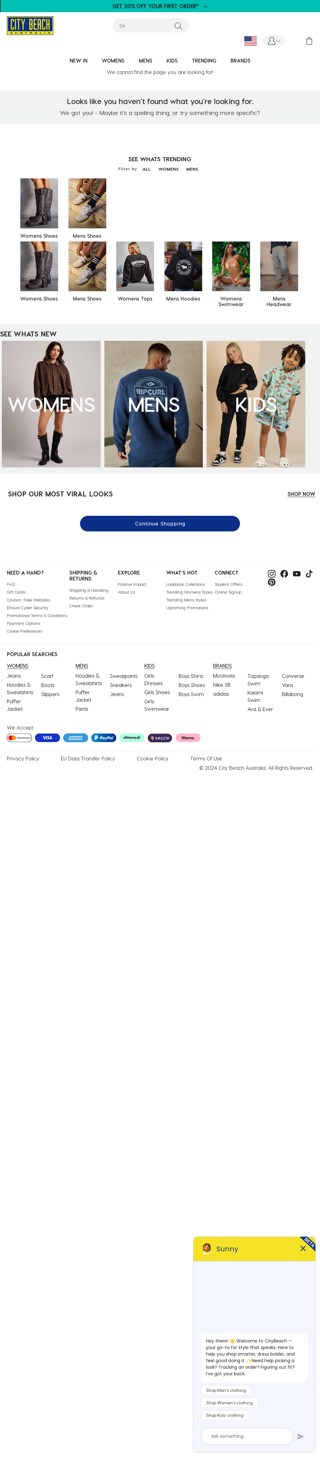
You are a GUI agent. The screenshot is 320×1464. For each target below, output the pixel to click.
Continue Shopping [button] (160, 523)
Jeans (14, 676)
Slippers (50, 694)
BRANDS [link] (240, 60)
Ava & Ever (260, 709)
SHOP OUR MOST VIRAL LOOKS (60, 494)
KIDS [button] (172, 60)
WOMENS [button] (113, 60)
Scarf (47, 676)
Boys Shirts (191, 676)
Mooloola (224, 676)
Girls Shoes (157, 692)
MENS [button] (145, 60)
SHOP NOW (301, 494)
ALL (146, 169)
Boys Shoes (192, 685)
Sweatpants (124, 676)
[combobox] (150, 25)
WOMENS (168, 169)
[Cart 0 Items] (309, 41)
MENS (192, 169)
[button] (274, 40)
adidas (221, 694)
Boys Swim (191, 694)
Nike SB (222, 685)
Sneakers (121, 685)
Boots (47, 685)
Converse (293, 676)
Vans (287, 685)
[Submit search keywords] (178, 26)
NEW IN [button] (79, 60)
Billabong (292, 694)
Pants (82, 709)
